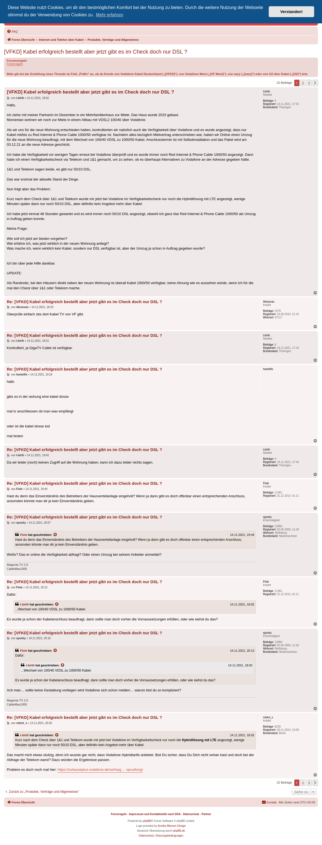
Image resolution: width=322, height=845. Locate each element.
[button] (315, 83)
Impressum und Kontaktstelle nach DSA (155, 814)
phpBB (147, 820)
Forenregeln (15, 64)
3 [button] (309, 82)
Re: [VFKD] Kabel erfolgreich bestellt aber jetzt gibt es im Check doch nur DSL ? (84, 301)
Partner (206, 814)
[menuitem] (12, 31)
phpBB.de (179, 830)
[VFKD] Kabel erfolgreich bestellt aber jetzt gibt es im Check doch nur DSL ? (95, 52)
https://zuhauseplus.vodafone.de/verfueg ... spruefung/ (100, 770)
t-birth (24, 604)
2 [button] (303, 82)
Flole (23, 534)
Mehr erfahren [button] (109, 15)
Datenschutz (191, 814)
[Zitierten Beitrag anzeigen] (55, 534)
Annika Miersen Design (172, 825)
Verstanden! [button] (291, 12)
